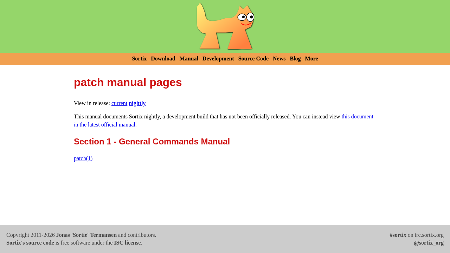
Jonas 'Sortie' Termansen (86, 235)
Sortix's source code (30, 243)
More (311, 58)
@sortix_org (429, 243)
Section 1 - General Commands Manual (152, 141)
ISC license (127, 243)
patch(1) (83, 158)
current (119, 103)
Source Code (253, 58)
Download (163, 58)
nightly (137, 103)
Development (218, 58)
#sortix (398, 235)
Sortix (139, 58)
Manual (189, 58)
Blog (295, 58)
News (279, 58)
